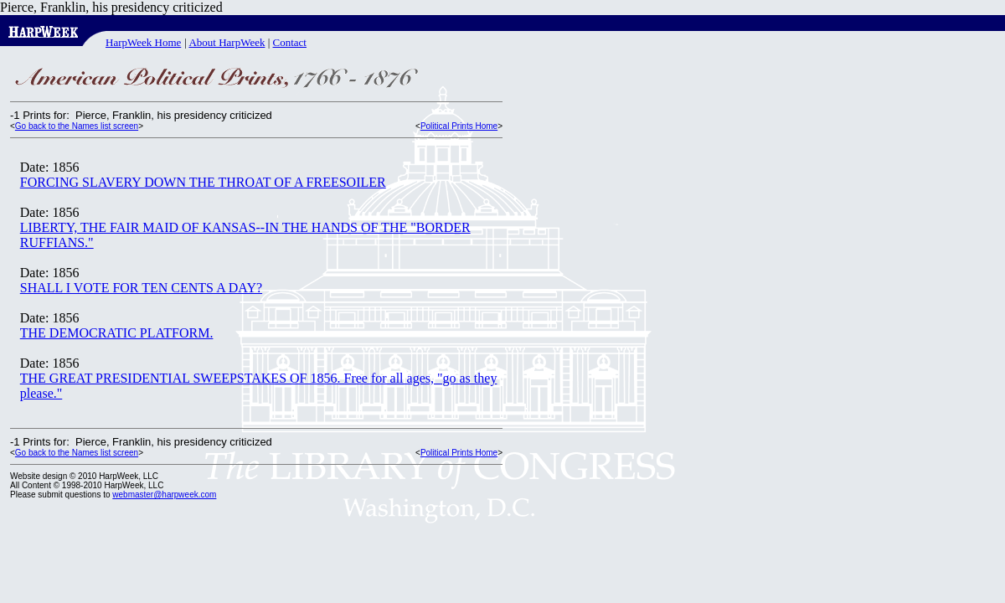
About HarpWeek (226, 42)
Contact (290, 42)
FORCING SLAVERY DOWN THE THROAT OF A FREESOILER (203, 182)
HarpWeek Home (143, 42)
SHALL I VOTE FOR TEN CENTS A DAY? (141, 288)
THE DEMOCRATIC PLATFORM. (117, 333)
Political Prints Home (458, 126)
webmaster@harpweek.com (164, 494)
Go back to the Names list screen (76, 126)
